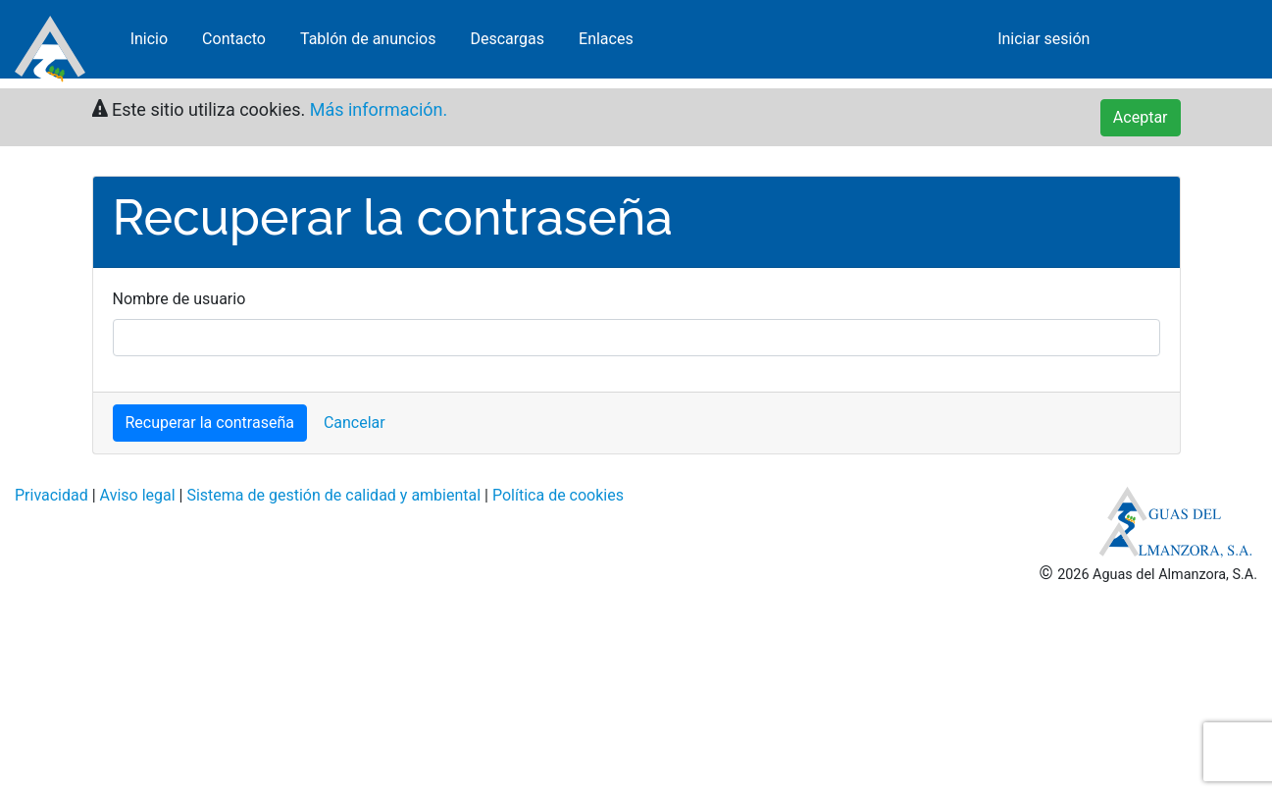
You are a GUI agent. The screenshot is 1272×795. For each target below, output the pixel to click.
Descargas (507, 43)
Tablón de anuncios (368, 43)
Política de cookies (558, 495)
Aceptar (1140, 117)
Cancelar (354, 422)
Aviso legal (138, 495)
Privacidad (51, 495)
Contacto (234, 43)
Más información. (376, 109)
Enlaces (606, 43)
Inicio (149, 43)
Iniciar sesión (1043, 43)
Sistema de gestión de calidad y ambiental (333, 495)
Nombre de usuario (179, 299)
